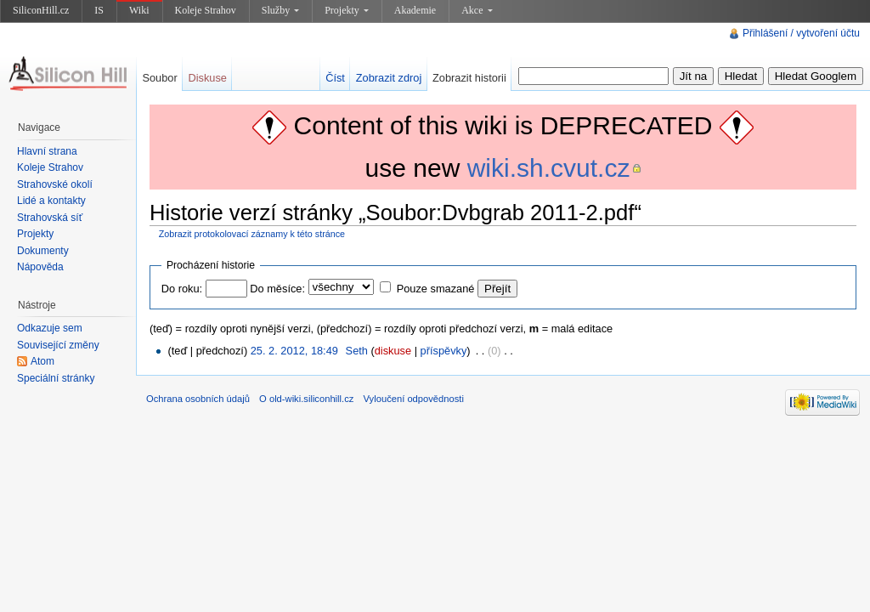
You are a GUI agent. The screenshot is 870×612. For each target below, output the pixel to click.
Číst (335, 77)
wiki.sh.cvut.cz (548, 168)
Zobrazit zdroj (389, 77)
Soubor (159, 77)
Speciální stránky (55, 378)
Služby (280, 10)
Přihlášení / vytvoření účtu (801, 33)
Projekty (347, 10)
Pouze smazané (436, 288)
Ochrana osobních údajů (198, 399)
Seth (357, 350)
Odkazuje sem (49, 328)
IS (99, 10)
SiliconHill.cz (41, 10)
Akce (476, 10)
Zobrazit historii (469, 77)
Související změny (58, 345)
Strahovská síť (49, 218)
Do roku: (181, 288)
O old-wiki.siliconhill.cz (306, 399)
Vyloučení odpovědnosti (414, 399)
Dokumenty (43, 251)
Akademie (415, 10)
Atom (42, 361)
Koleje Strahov (205, 10)
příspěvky (444, 350)
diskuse (393, 350)
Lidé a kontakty (51, 201)
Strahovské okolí (55, 184)
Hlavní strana (47, 151)
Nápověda (40, 267)
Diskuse (207, 77)
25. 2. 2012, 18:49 (294, 350)
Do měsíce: (277, 288)
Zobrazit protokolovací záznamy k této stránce (252, 234)
